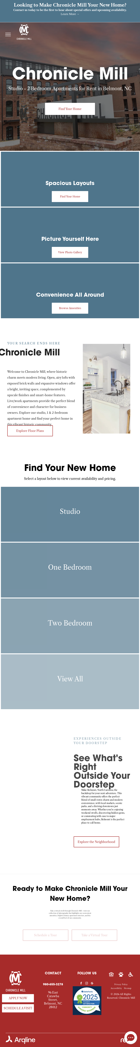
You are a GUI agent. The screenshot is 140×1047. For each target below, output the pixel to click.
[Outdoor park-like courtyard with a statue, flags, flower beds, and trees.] (52, 753)
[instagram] (87, 983)
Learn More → (70, 14)
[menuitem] (121, 984)
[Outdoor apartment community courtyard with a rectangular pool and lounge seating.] (52, 783)
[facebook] (81, 983)
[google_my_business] (92, 983)
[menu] (8, 34)
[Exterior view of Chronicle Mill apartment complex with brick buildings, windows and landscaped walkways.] (22, 775)
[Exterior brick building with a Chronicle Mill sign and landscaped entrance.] (22, 746)
